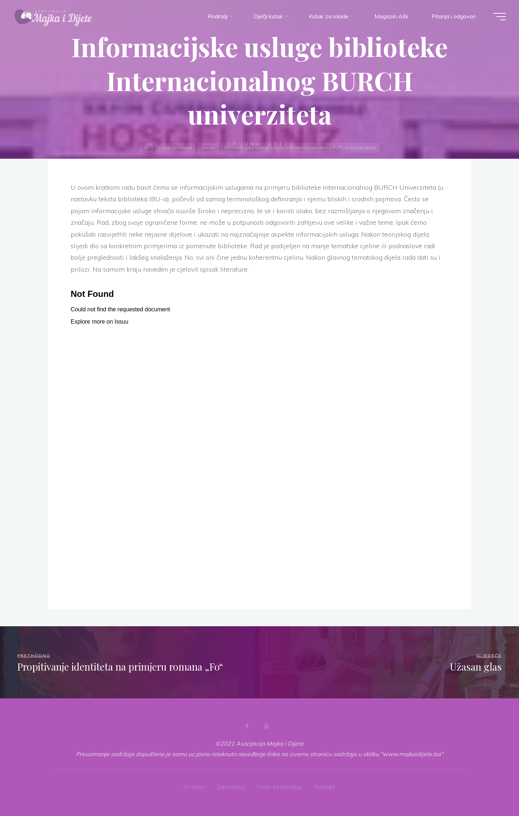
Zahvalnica (230, 786)
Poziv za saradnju (280, 786)
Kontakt (325, 786)
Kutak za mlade (175, 147)
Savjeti (208, 147)
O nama (193, 786)
